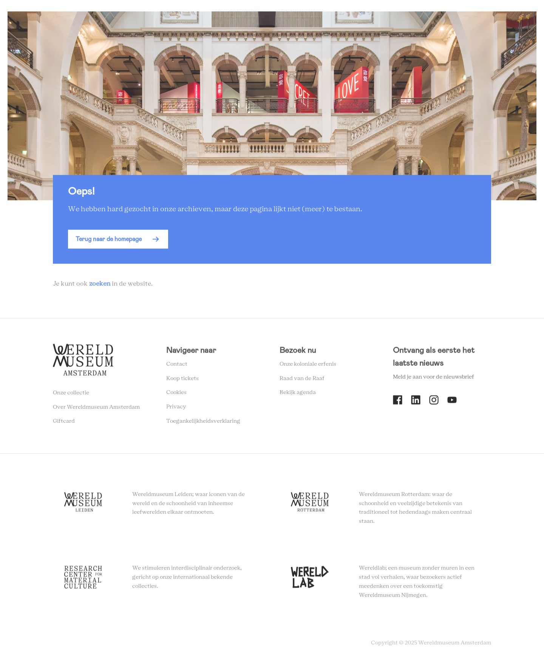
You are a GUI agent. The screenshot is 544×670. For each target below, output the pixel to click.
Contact (176, 366)
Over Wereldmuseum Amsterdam (96, 409)
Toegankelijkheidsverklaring (203, 423)
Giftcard (64, 423)
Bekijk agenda (298, 394)
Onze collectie (71, 394)
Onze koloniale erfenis (308, 366)
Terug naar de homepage (109, 241)
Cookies (176, 394)
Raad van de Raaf (302, 380)
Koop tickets (182, 380)
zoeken (99, 286)
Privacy (176, 408)
